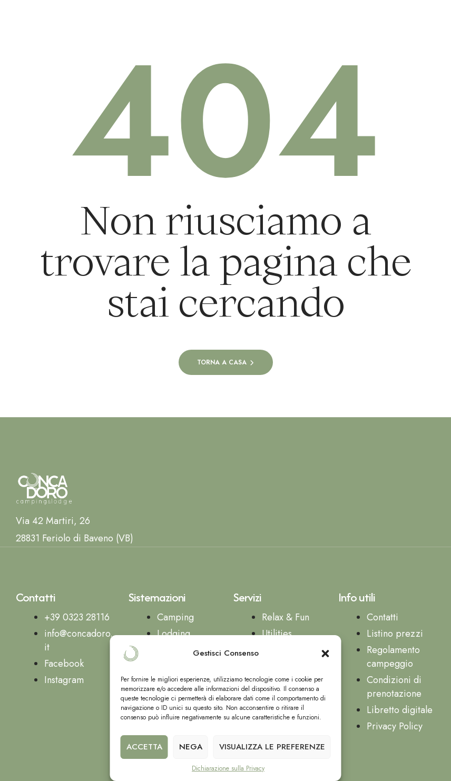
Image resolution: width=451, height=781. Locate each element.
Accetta (144, 747)
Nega (190, 747)
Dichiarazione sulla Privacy (228, 768)
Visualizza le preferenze (272, 747)
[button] (325, 653)
